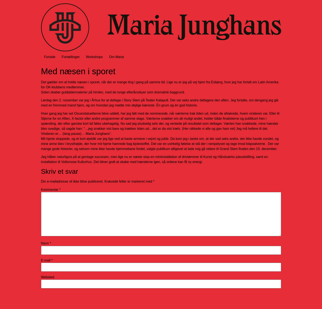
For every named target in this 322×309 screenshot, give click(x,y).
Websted (47, 277)
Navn (46, 243)
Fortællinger (71, 57)
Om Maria (116, 57)
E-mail (47, 260)
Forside (49, 57)
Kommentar (51, 189)
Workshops (94, 57)
